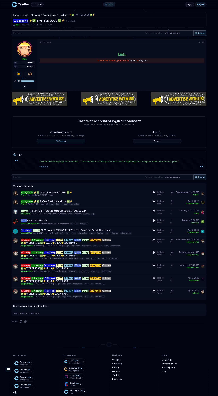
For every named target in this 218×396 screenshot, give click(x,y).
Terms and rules (169, 363)
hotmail (65, 204)
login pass (75, 246)
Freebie (51, 195)
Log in (189, 4)
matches (83, 223)
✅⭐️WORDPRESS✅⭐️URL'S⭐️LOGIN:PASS (44, 268)
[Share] (199, 42)
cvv (76, 223)
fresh (51, 204)
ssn (107, 233)
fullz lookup (82, 233)
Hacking (116, 371)
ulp (93, 214)
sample (86, 214)
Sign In (132, 60)
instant (92, 233)
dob (62, 233)
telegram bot (126, 233)
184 (54, 214)
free (70, 214)
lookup (100, 233)
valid (106, 246)
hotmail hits (74, 204)
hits (57, 204)
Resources (117, 379)
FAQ (164, 371)
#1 (203, 42)
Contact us (167, 360)
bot (56, 233)
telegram (114, 233)
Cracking (116, 360)
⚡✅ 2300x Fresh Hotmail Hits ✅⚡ (53, 201)
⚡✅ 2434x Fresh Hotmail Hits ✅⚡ (53, 192)
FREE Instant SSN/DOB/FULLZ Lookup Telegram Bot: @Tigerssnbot (76, 230)
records (77, 214)
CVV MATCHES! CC (37, 220)
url (101, 246)
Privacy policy (168, 367)
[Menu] (37, 4)
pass (96, 246)
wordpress (115, 246)
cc (72, 223)
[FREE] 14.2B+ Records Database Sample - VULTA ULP (57, 210)
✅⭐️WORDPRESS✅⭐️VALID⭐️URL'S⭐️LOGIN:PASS (49, 242)
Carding (116, 367)
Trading (115, 375)
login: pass (86, 246)
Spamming (117, 363)
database (62, 214)
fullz (73, 233)
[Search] (109, 33)
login (67, 246)
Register (201, 4)
